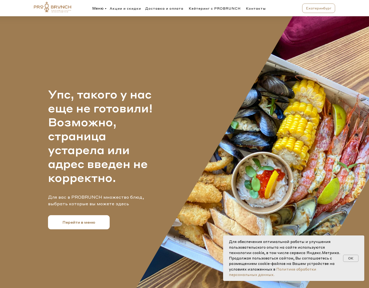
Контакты (256, 8)
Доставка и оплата (164, 8)
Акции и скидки (125, 8)
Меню (98, 8)
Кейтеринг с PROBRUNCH (215, 8)
